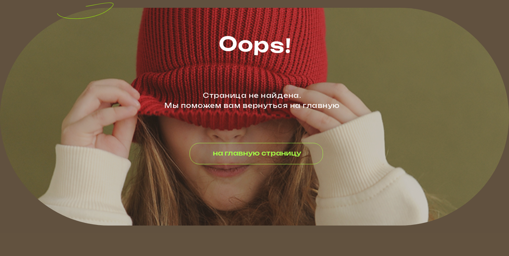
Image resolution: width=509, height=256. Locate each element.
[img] (81, 11)
